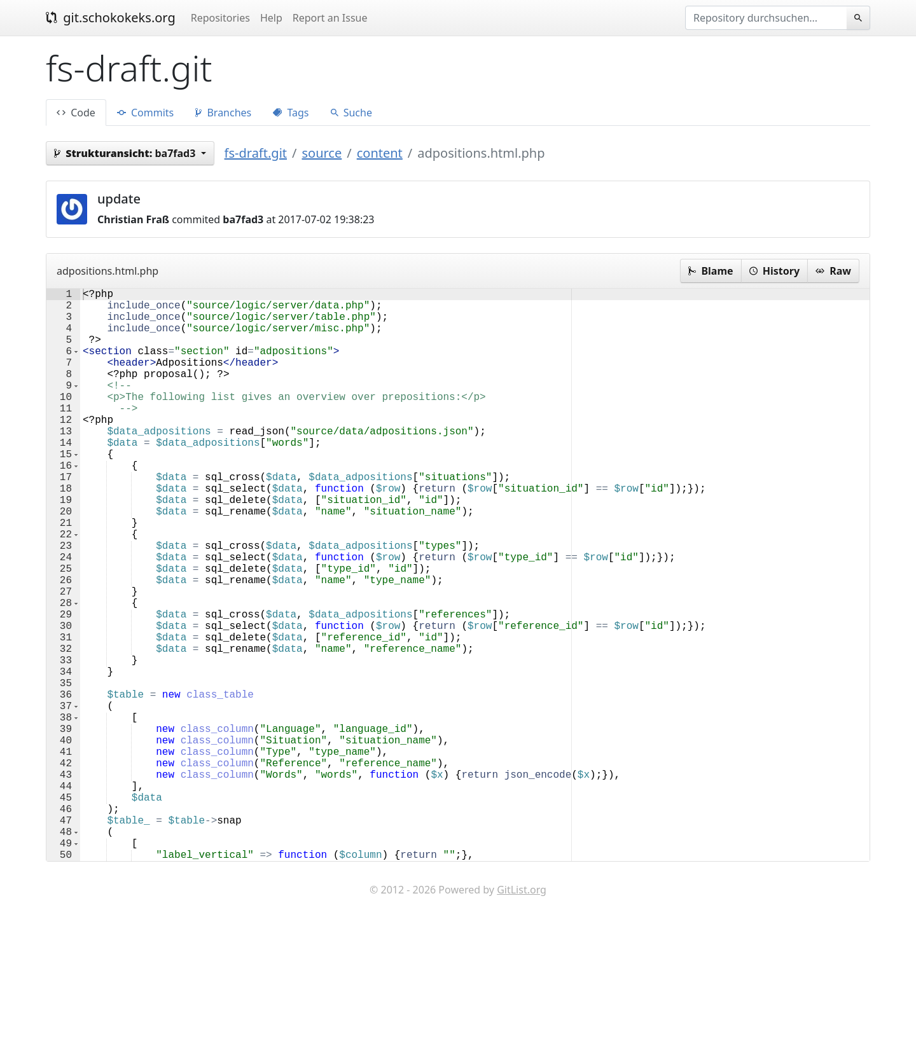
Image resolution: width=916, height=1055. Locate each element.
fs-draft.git (256, 153)
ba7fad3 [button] (126, 153)
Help (271, 18)
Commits (145, 113)
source (322, 153)
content (380, 153)
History (774, 271)
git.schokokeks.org (111, 17)
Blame (710, 271)
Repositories (220, 18)
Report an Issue (330, 18)
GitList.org (521, 1017)
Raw (833, 271)
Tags (291, 113)
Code (76, 113)
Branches (223, 113)
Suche (351, 113)
